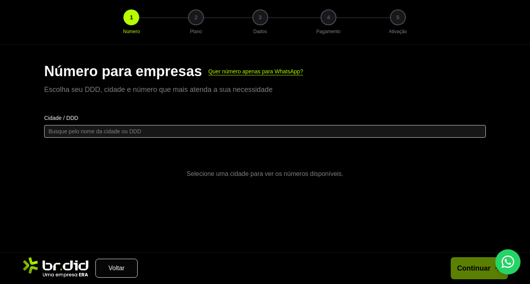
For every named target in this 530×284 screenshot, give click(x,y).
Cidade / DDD (61, 118)
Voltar (116, 268)
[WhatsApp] (508, 262)
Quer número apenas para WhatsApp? (255, 71)
